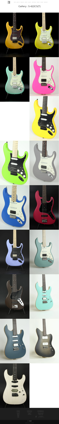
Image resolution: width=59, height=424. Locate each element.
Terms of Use (29, 414)
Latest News (18, 412)
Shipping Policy (29, 412)
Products (18, 413)
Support (29, 413)
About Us (18, 414)
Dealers (18, 415)
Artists (18, 416)
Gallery (18, 417)
